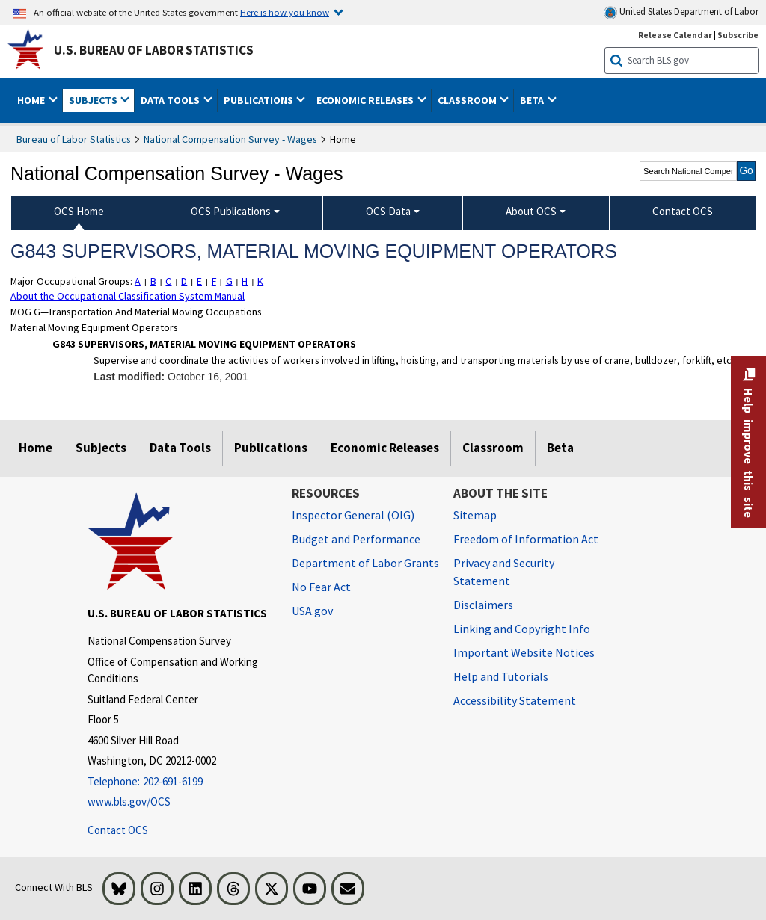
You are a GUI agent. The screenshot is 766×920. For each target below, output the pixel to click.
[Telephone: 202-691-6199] (178, 782)
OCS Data (388, 211)
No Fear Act (321, 586)
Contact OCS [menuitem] (682, 211)
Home (35, 447)
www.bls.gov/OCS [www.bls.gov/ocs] (129, 801)
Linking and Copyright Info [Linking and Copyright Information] (521, 628)
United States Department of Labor (681, 12)
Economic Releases (385, 447)
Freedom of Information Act (525, 538)
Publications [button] (259, 100)
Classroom (493, 447)
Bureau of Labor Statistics (73, 139)
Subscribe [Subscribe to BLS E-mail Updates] (738, 34)
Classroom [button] (468, 100)
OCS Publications (231, 211)
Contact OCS (118, 830)
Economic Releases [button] (366, 100)
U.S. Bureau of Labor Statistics (154, 50)
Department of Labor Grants (365, 562)
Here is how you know (284, 12)
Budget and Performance (356, 538)
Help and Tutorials (500, 676)
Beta (560, 447)
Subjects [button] (94, 100)
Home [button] (32, 100)
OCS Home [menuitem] (79, 211)
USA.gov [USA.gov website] (312, 610)
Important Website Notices (524, 652)
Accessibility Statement (514, 700)
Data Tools (180, 447)
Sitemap (475, 514)
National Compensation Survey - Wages (230, 139)
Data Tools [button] (171, 100)
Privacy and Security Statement (503, 571)
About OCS (531, 211)
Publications (270, 447)
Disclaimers (483, 604)
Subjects (101, 447)
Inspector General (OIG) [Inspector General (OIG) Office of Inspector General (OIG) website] (353, 514)
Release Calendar (675, 34)
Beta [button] (533, 100)
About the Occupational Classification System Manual (127, 296)
